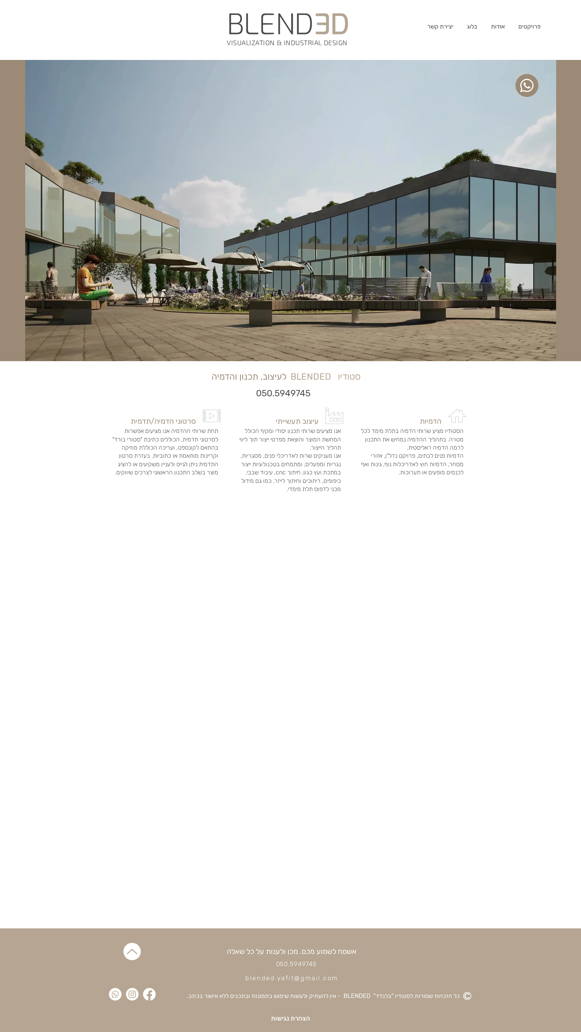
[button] (530, 26)
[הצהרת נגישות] (290, 1018)
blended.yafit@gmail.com (291, 978)
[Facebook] (149, 994)
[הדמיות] (407, 421)
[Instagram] (132, 994)
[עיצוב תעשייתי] (284, 421)
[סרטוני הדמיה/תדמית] (161, 421)
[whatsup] (526, 85)
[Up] (132, 951)
